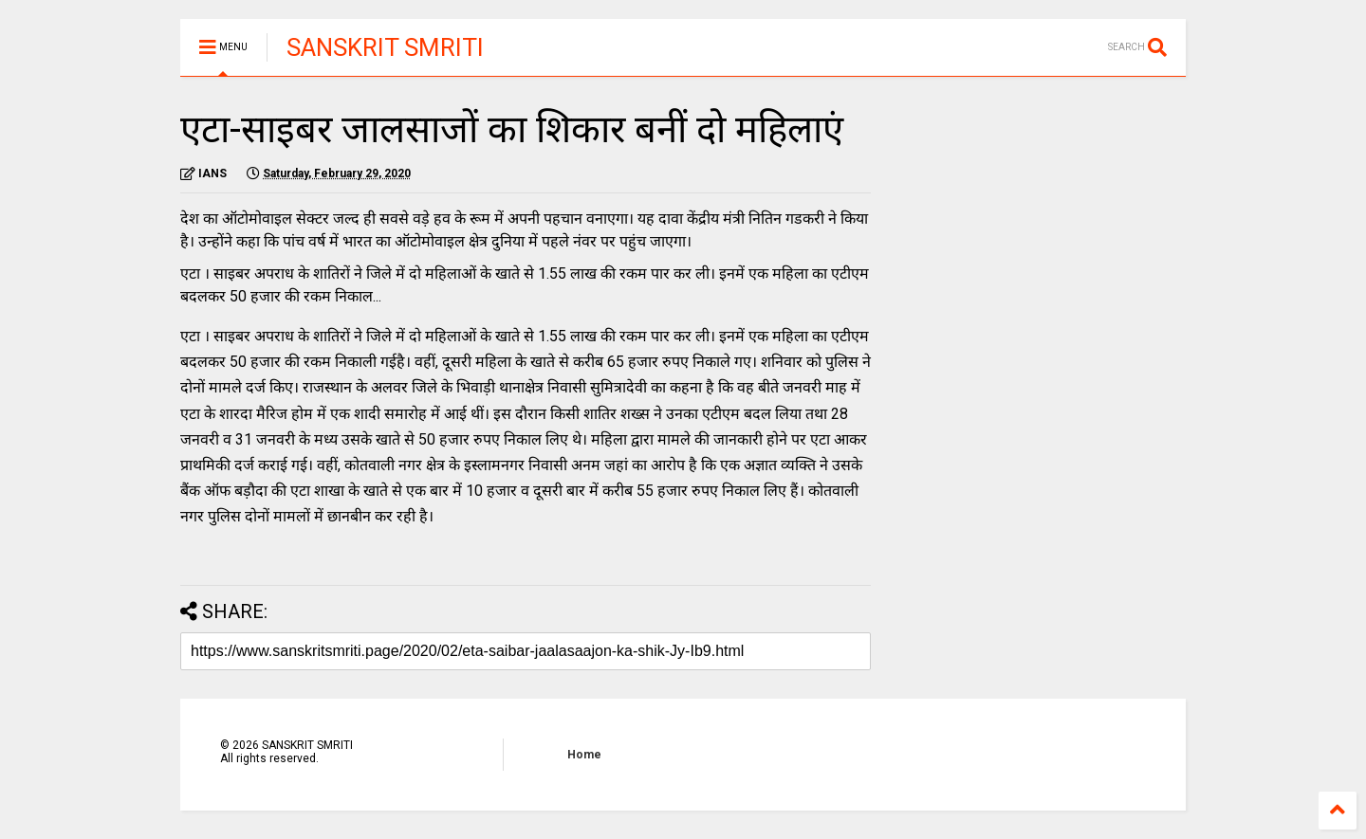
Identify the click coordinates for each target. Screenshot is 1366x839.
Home (584, 754)
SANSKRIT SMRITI (385, 47)
